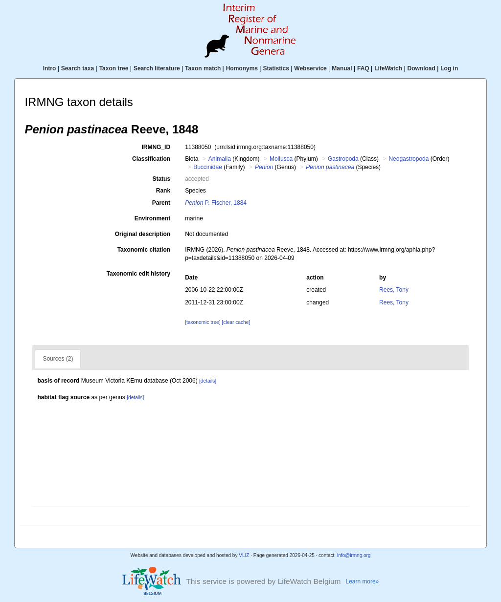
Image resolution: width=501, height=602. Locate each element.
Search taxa (77, 68)
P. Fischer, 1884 (216, 202)
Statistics (276, 68)
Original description (142, 234)
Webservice (310, 68)
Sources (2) (58, 358)
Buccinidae (207, 167)
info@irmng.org (354, 555)
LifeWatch (388, 68)
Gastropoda (343, 158)
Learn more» (362, 581)
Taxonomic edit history (138, 273)
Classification (151, 158)
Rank (163, 190)
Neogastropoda (408, 158)
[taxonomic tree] (202, 322)
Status (161, 178)
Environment (152, 218)
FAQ (363, 68)
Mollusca (281, 158)
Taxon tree (114, 68)
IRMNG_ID (155, 147)
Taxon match (203, 68)
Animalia (219, 158)
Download (421, 68)
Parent (161, 202)
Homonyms (242, 68)
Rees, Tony (394, 289)
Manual (342, 68)
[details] (207, 381)
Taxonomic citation (143, 249)
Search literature (157, 68)
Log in (449, 68)
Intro (49, 68)
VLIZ (244, 555)
